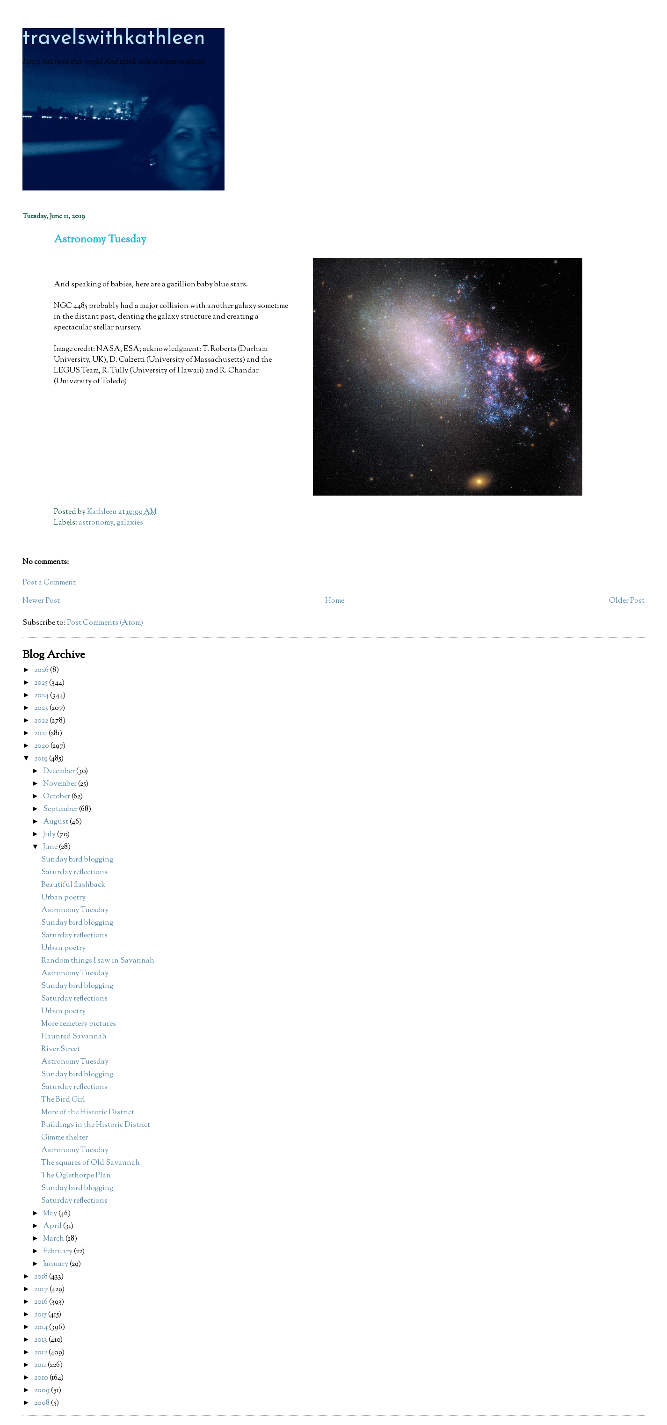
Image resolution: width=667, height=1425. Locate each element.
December (59, 771)
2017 (42, 1289)
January (56, 1264)
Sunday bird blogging (77, 860)
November (60, 784)
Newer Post (41, 601)
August (56, 822)
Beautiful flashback (73, 885)
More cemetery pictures (78, 1024)
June (51, 847)
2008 (42, 1403)
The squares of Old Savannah (90, 1163)
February (58, 1251)
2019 (41, 758)
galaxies (129, 523)
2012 (41, 1352)
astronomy (96, 523)
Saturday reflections (74, 872)
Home (334, 601)
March (54, 1239)
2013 (41, 1340)
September (61, 809)
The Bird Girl (63, 1100)
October (57, 796)
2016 (41, 1302)
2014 (41, 1327)
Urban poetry (63, 897)
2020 (42, 746)
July (50, 834)
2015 (41, 1314)
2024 (42, 695)
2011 (41, 1365)
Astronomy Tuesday (75, 910)
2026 (42, 670)
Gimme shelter (64, 1138)
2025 (41, 683)
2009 (42, 1390)
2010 (42, 1378)
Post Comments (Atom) (105, 623)
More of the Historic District (87, 1112)
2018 (41, 1277)
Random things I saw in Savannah (97, 961)
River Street (60, 1049)
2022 (42, 721)
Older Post (627, 601)
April (53, 1226)
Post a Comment (49, 582)
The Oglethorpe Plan (76, 1175)
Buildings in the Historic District (95, 1125)
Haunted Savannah (74, 1036)
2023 (42, 708)
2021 (41, 733)
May (50, 1213)
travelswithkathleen (113, 38)
